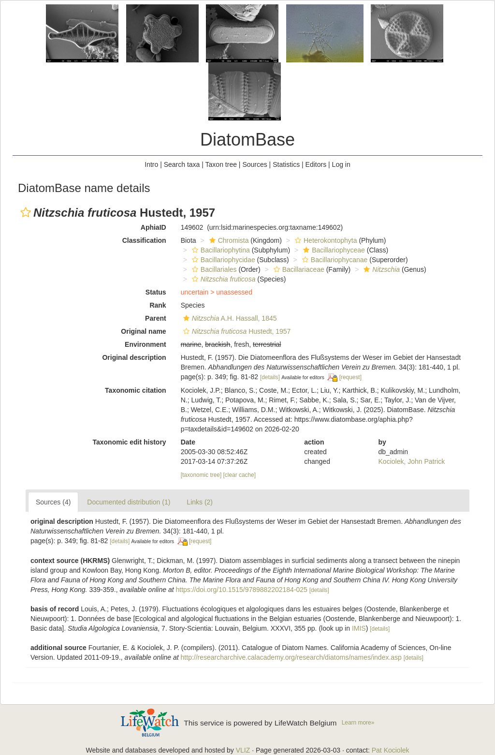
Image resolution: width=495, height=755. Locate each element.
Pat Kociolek (390, 750)
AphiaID (153, 227)
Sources (254, 164)
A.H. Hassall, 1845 (229, 318)
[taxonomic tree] (201, 475)
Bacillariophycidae (222, 260)
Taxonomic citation (135, 390)
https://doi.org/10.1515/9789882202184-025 (241, 589)
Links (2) (200, 502)
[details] (270, 377)
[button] (25, 212)
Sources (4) (53, 502)
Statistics (286, 164)
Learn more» (358, 722)
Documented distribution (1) (128, 502)
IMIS (359, 628)
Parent (155, 318)
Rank (157, 305)
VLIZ (243, 750)
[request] (350, 377)
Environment (145, 344)
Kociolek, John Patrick (412, 461)
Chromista (228, 240)
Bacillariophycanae (334, 260)
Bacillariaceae (297, 269)
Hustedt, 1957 (236, 331)
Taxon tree (221, 164)
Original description (134, 357)
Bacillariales (213, 269)
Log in (341, 164)
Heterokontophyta (324, 240)
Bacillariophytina (219, 250)
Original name (143, 331)
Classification (144, 240)
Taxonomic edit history (129, 442)
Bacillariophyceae (333, 250)
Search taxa (182, 164)
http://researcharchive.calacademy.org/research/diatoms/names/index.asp (291, 657)
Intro (151, 164)
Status (156, 292)
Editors (316, 164)
